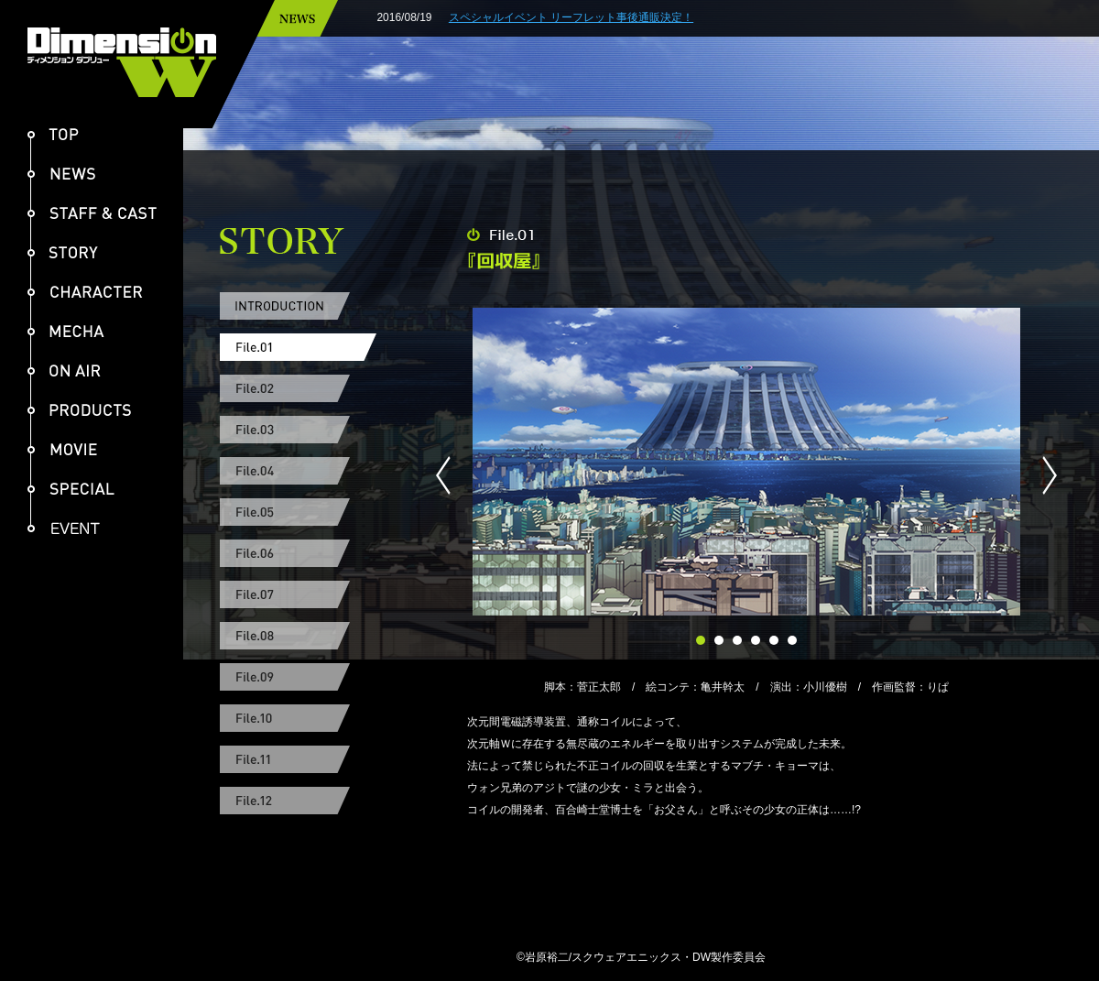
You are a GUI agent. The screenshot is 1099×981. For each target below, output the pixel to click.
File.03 (298, 429)
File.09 (298, 677)
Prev (450, 475)
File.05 (298, 512)
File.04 (298, 471)
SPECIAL (70, 489)
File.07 (298, 594)
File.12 (298, 800)
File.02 (298, 388)
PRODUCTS (79, 410)
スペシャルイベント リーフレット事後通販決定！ (614, 17)
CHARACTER (85, 292)
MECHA (65, 331)
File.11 (298, 759)
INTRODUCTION (298, 306)
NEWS (61, 174)
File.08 (298, 635)
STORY (62, 252)
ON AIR (64, 370)
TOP (53, 134)
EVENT (70, 528)
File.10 (298, 718)
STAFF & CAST (92, 213)
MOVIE (62, 449)
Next (1042, 475)
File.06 (298, 553)
